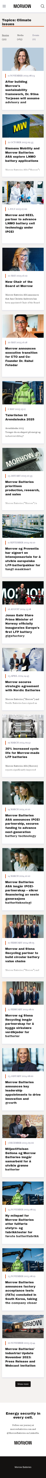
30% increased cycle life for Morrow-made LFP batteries (22, 753)
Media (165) (20, 37)
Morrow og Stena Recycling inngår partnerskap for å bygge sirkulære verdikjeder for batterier (19, 1026)
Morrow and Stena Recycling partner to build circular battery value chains (22, 955)
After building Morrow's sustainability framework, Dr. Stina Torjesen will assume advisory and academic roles (22, 94)
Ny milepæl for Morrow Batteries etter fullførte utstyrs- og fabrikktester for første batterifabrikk (22, 1226)
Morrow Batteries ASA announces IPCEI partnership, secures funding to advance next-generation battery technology (22, 826)
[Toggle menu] (4, 6)
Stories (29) (5, 37)
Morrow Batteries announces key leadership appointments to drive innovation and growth (23, 1093)
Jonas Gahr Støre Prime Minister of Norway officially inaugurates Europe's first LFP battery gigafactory (22, 626)
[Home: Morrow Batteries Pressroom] (22, 6)
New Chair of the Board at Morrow (19, 284)
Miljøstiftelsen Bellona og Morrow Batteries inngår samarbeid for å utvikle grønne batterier (20, 1159)
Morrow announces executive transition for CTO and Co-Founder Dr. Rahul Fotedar (21, 357)
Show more (23, 1384)
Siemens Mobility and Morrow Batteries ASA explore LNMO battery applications (22, 154)
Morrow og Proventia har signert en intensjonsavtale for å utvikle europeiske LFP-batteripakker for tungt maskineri (23, 559)
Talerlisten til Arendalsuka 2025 (19, 417)
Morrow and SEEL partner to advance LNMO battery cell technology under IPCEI (20, 223)
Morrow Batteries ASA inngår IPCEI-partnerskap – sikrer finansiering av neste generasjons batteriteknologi (22, 892)
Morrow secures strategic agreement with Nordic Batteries (22, 686)
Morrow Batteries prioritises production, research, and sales (22, 488)
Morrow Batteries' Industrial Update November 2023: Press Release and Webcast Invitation (20, 1357)
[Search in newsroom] (43, 6)
